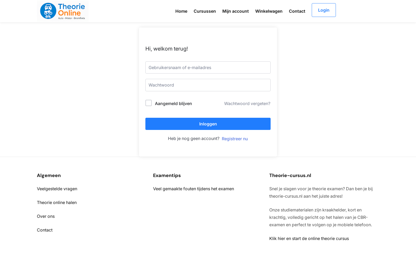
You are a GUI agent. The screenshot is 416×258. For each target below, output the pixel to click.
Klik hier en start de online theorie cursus (309, 238)
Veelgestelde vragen (57, 188)
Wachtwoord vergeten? (247, 103)
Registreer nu (235, 138)
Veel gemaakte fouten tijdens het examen (193, 188)
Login (324, 10)
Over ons (46, 216)
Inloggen (208, 123)
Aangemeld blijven (173, 103)
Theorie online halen (57, 202)
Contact (45, 230)
